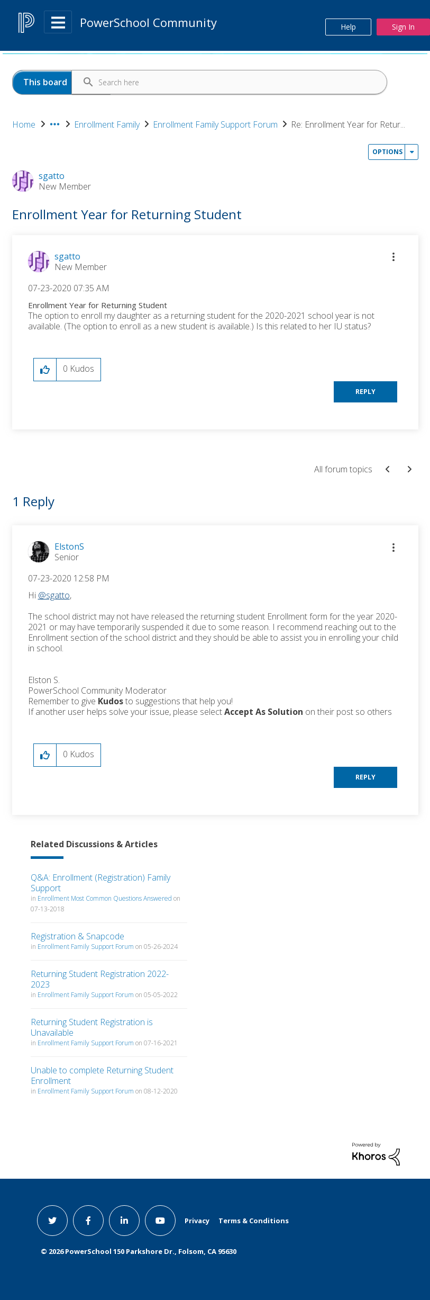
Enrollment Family (107, 124)
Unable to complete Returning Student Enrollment (102, 1075)
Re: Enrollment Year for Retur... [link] (348, 124)
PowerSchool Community (148, 22)
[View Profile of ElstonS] (69, 546)
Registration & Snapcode (77, 936)
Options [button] (387, 151)
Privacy (197, 1220)
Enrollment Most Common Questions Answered (105, 898)
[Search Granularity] (61, 82)
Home (23, 124)
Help (348, 27)
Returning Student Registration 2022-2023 (100, 979)
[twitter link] (52, 1220)
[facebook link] (88, 1220)
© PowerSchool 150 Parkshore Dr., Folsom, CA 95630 (138, 1251)
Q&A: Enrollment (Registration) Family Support (100, 883)
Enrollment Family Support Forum (215, 124)
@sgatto (54, 595)
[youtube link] (160, 1220)
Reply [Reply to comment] (365, 777)
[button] (393, 257)
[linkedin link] (124, 1220)
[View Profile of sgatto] (67, 256)
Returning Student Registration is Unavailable (92, 1027)
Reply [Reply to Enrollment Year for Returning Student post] (365, 391)
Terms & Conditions (253, 1220)
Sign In (403, 27)
